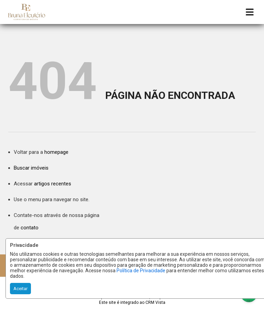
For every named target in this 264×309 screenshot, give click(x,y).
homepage (56, 152)
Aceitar (20, 288)
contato (29, 228)
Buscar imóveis (31, 168)
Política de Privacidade (141, 270)
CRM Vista (155, 302)
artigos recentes (52, 184)
